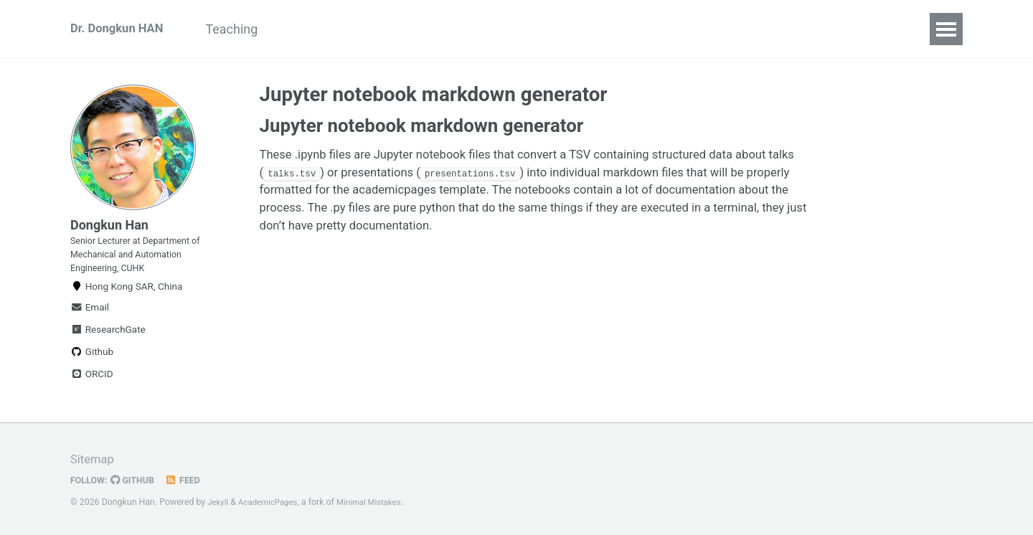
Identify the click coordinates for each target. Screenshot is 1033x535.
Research (401, 29)
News (566, 29)
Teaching (249, 29)
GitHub (137, 480)
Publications (488, 29)
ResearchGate (108, 348)
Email (89, 325)
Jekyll (218, 503)
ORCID (91, 392)
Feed (190, 480)
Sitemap (94, 460)
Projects (325, 29)
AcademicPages (272, 503)
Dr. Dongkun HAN (120, 29)
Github (91, 370)
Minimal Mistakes (378, 503)
